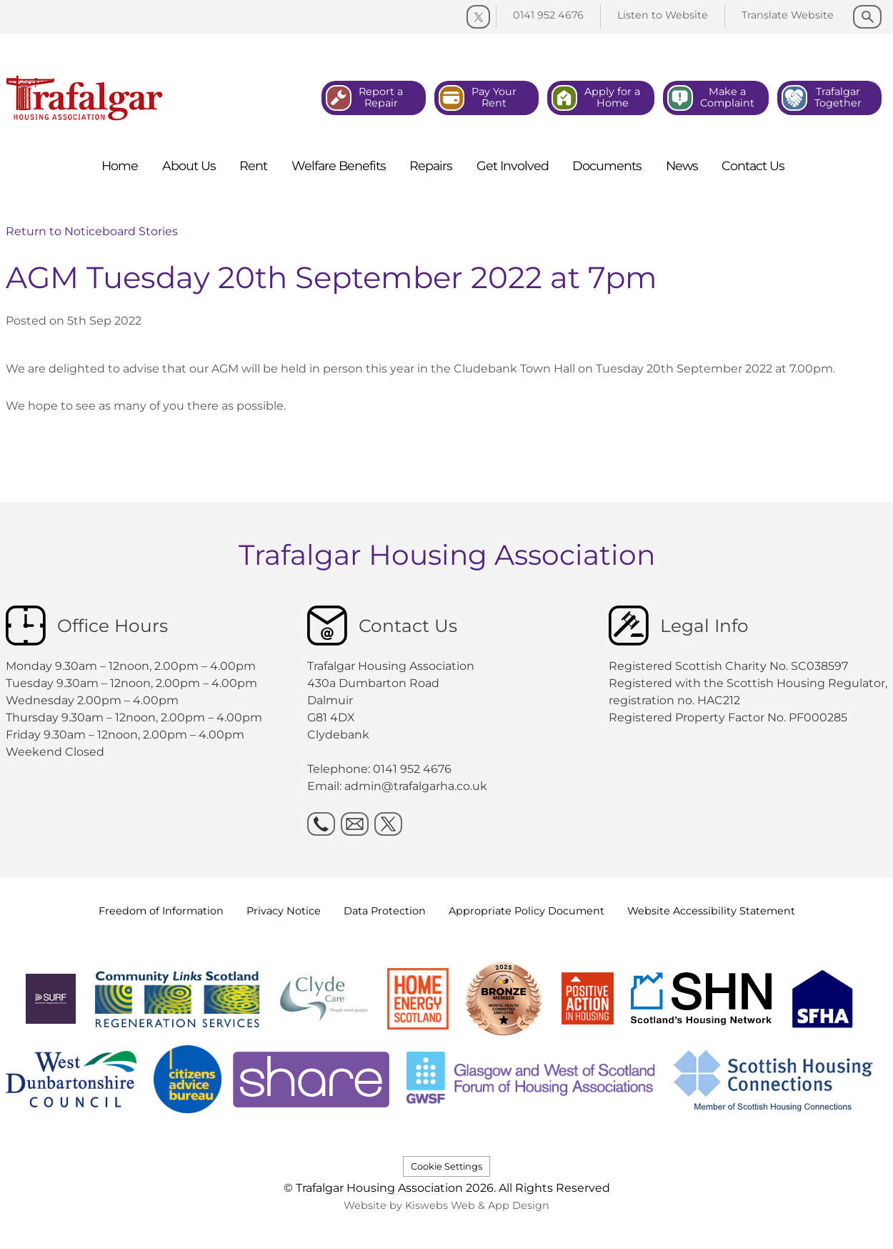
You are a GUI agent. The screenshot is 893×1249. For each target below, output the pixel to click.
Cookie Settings (446, 1166)
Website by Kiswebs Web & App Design (446, 1205)
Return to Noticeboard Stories (92, 231)
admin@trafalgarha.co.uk (415, 786)
